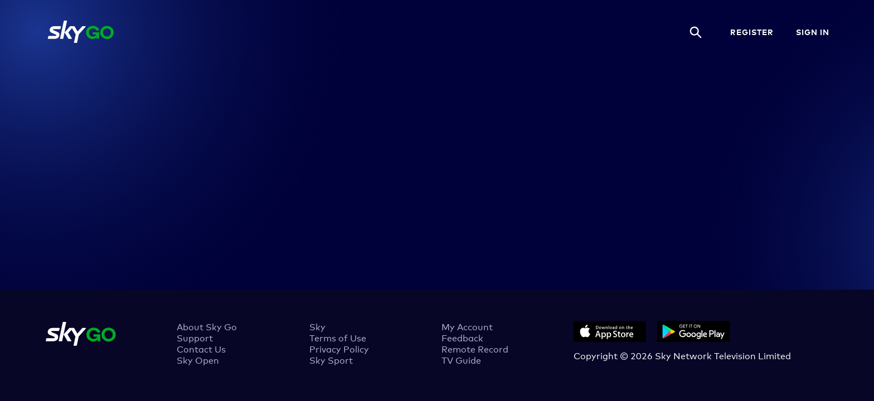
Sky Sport (331, 360)
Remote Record (474, 349)
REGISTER (752, 32)
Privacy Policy (339, 349)
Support (195, 337)
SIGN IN (812, 32)
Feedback (462, 337)
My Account (467, 326)
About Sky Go (207, 326)
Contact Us (201, 349)
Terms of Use (337, 337)
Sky (317, 326)
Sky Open (198, 360)
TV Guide (461, 360)
